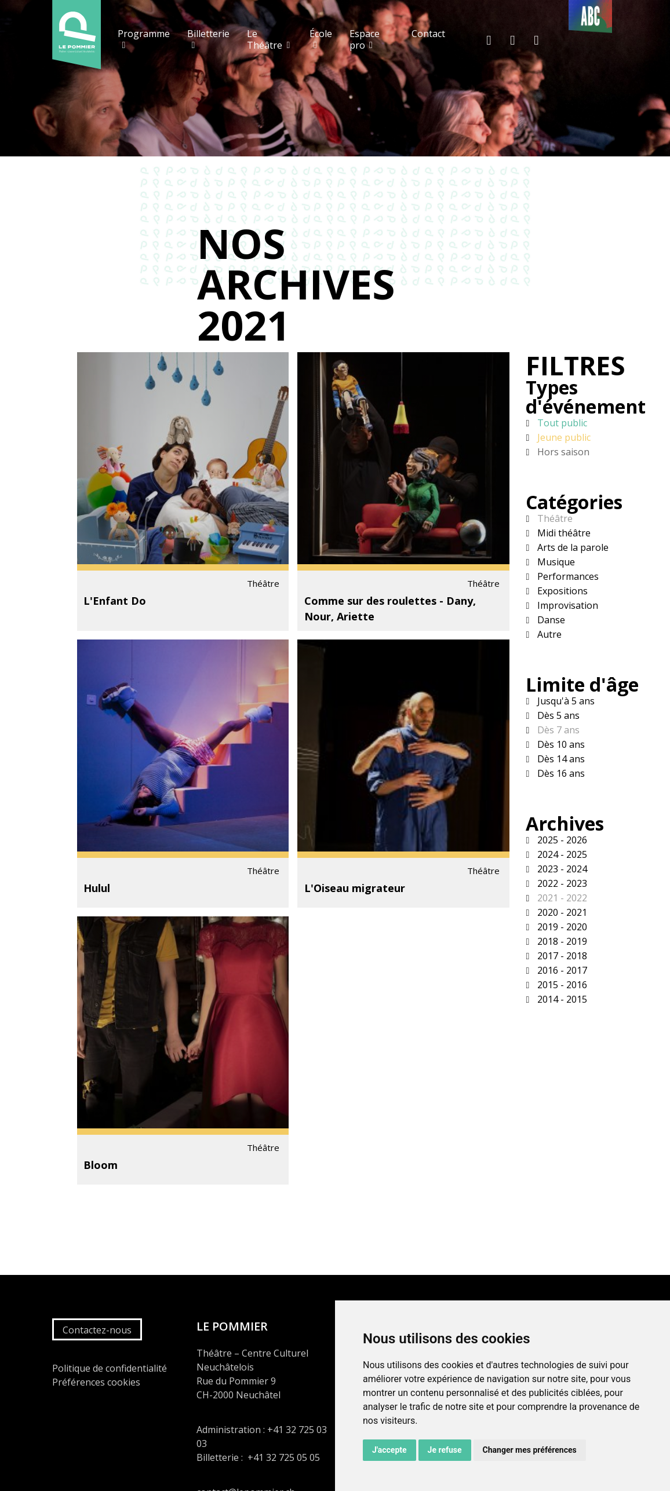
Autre (548, 634)
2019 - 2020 (561, 926)
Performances (567, 576)
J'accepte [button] (389, 1450)
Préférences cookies (96, 1382)
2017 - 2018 (561, 955)
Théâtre (554, 518)
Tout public (561, 422)
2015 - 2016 (561, 984)
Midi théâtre (563, 533)
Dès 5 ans (557, 715)
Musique (555, 562)
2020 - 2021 (561, 912)
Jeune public (563, 437)
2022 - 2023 (561, 883)
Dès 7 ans (557, 729)
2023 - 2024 (561, 869)
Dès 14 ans (560, 758)
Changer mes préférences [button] (530, 1450)
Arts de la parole (572, 547)
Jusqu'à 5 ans (565, 701)
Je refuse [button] (445, 1450)
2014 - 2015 (561, 999)
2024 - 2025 (561, 854)
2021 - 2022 (561, 897)
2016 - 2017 (561, 970)
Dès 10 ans (560, 744)
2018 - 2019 (561, 941)
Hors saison (562, 451)
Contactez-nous (97, 1330)
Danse (550, 619)
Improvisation (566, 605)
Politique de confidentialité (109, 1368)
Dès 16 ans (560, 773)
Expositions (561, 590)
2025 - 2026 (561, 840)
